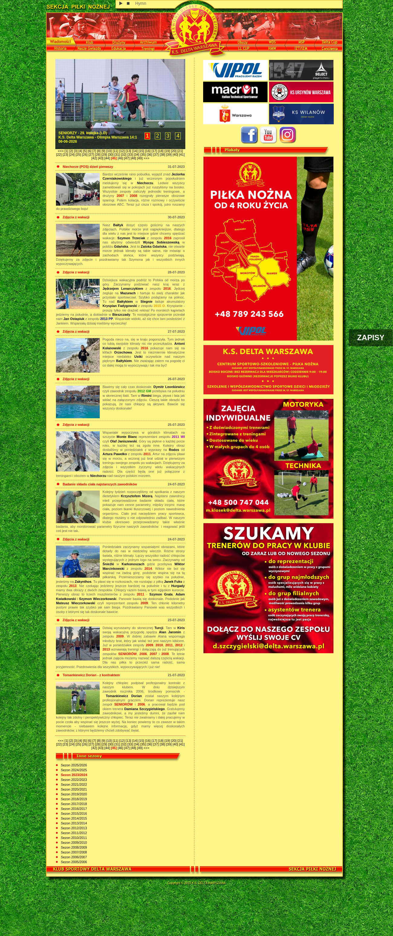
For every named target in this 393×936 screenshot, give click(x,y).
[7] (94, 151)
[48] (134, 158)
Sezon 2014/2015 (73, 818)
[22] (59, 154)
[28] (98, 154)
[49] (140, 158)
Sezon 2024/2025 (73, 770)
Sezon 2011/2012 (73, 833)
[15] (141, 151)
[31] (117, 154)
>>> (146, 158)
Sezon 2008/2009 (73, 847)
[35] (143, 154)
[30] (111, 154)
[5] (85, 151)
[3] (76, 151)
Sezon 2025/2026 (73, 765)
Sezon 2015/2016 (73, 813)
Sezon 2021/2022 (73, 784)
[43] (101, 158)
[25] (79, 154)
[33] (130, 154)
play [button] (121, 3)
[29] (105, 154)
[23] (66, 154)
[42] (94, 158)
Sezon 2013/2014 (73, 823)
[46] (121, 158)
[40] (176, 154)
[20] (174, 151)
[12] (122, 151)
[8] (99, 151)
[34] (137, 154)
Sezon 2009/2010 (73, 842)
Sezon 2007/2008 (73, 852)
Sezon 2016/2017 (73, 808)
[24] (72, 154)
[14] (135, 151)
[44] (107, 158)
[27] (92, 154)
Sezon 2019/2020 (73, 794)
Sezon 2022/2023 (73, 779)
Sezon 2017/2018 (73, 804)
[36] (150, 154)
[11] (116, 151)
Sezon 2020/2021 (73, 789)
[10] (109, 151)
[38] (163, 154)
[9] (104, 151)
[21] (180, 151)
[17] (154, 151)
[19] (167, 151)
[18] (161, 151)
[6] (90, 151)
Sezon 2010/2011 (73, 838)
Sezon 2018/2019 (73, 799)
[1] (67, 151)
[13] (129, 151)
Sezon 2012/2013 (73, 828)
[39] (169, 154)
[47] (127, 158)
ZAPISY (370, 337)
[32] (124, 154)
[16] (148, 151)
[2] (71, 151)
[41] (181, 154)
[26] (85, 154)
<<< (61, 151)
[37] (156, 154)
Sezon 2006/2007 (73, 857)
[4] (81, 151)
